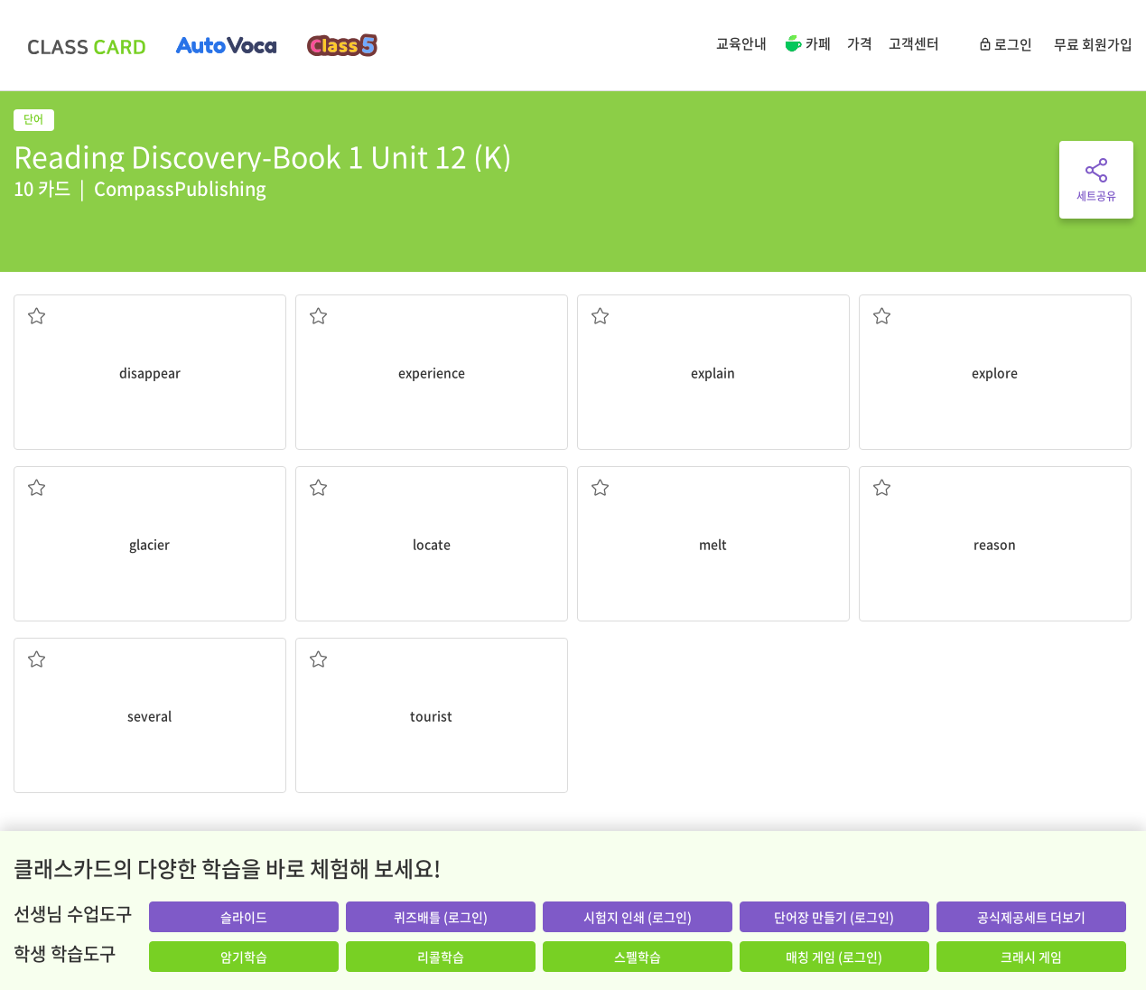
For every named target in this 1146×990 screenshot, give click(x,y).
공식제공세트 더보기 (1031, 917)
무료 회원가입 (1093, 44)
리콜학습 (440, 957)
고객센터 (914, 43)
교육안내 (741, 43)
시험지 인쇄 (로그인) (637, 917)
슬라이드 (243, 917)
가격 (859, 43)
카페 (807, 45)
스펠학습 (637, 957)
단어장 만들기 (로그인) (834, 917)
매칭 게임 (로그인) (834, 957)
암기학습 (243, 957)
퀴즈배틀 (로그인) (441, 917)
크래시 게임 (1031, 957)
